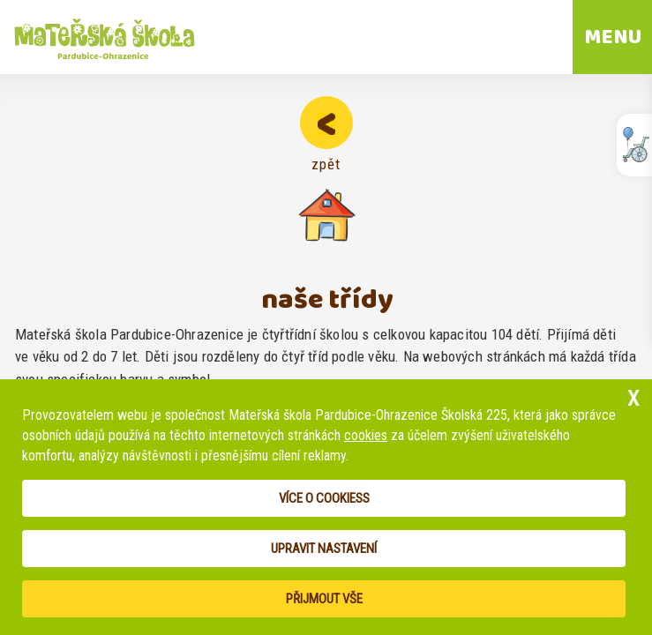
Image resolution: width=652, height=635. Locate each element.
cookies (365, 435)
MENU (612, 37)
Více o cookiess (324, 498)
